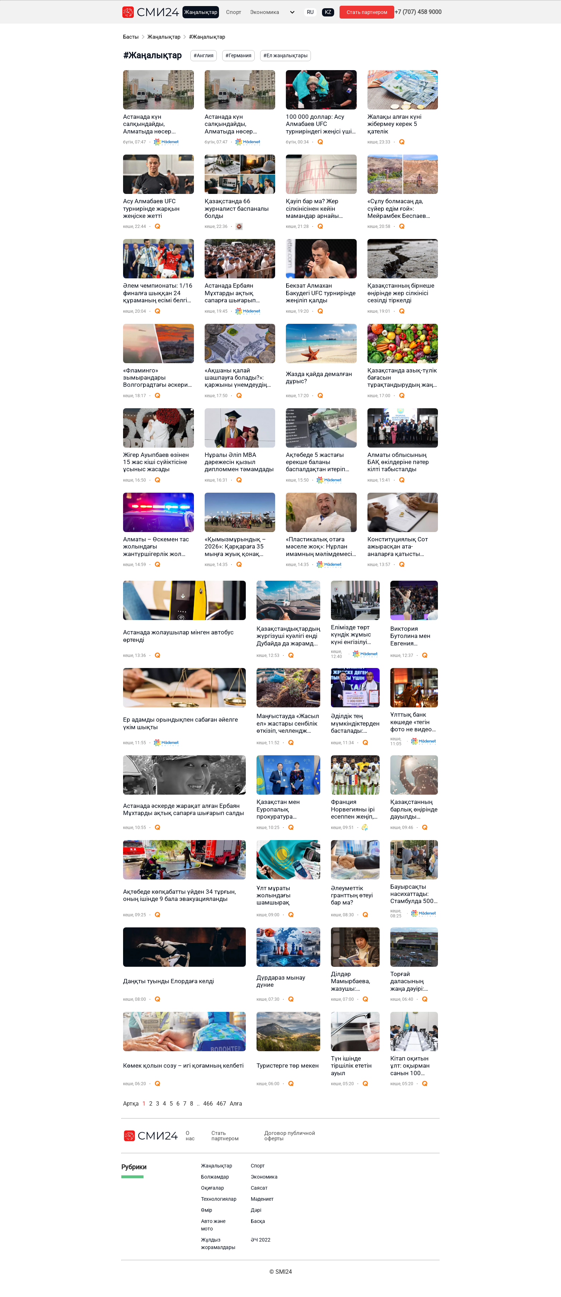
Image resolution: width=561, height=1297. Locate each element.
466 (208, 1103)
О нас (189, 1136)
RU (310, 12)
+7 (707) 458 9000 (418, 12)
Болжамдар (215, 1177)
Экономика (264, 12)
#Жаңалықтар (207, 37)
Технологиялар (218, 1199)
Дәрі (256, 1210)
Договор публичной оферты (285, 1136)
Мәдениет (262, 1199)
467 (221, 1103)
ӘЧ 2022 (260, 1240)
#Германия (238, 55)
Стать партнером (367, 12)
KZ (328, 12)
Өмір (206, 1210)
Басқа (258, 1221)
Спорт (233, 12)
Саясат (259, 1188)
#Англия (204, 55)
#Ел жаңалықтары (285, 55)
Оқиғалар (212, 1188)
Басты (131, 37)
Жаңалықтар (200, 12)
